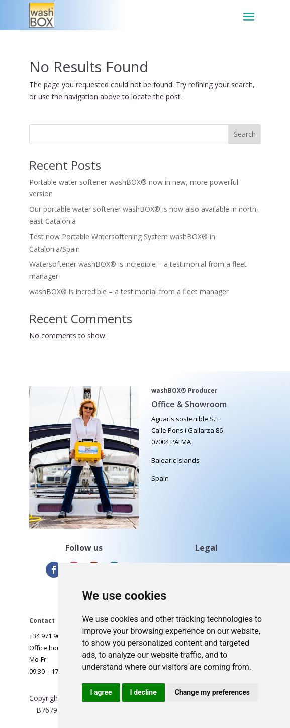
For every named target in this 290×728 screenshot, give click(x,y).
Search (245, 134)
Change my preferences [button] (212, 692)
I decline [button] (143, 692)
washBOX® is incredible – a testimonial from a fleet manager (129, 291)
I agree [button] (101, 692)
